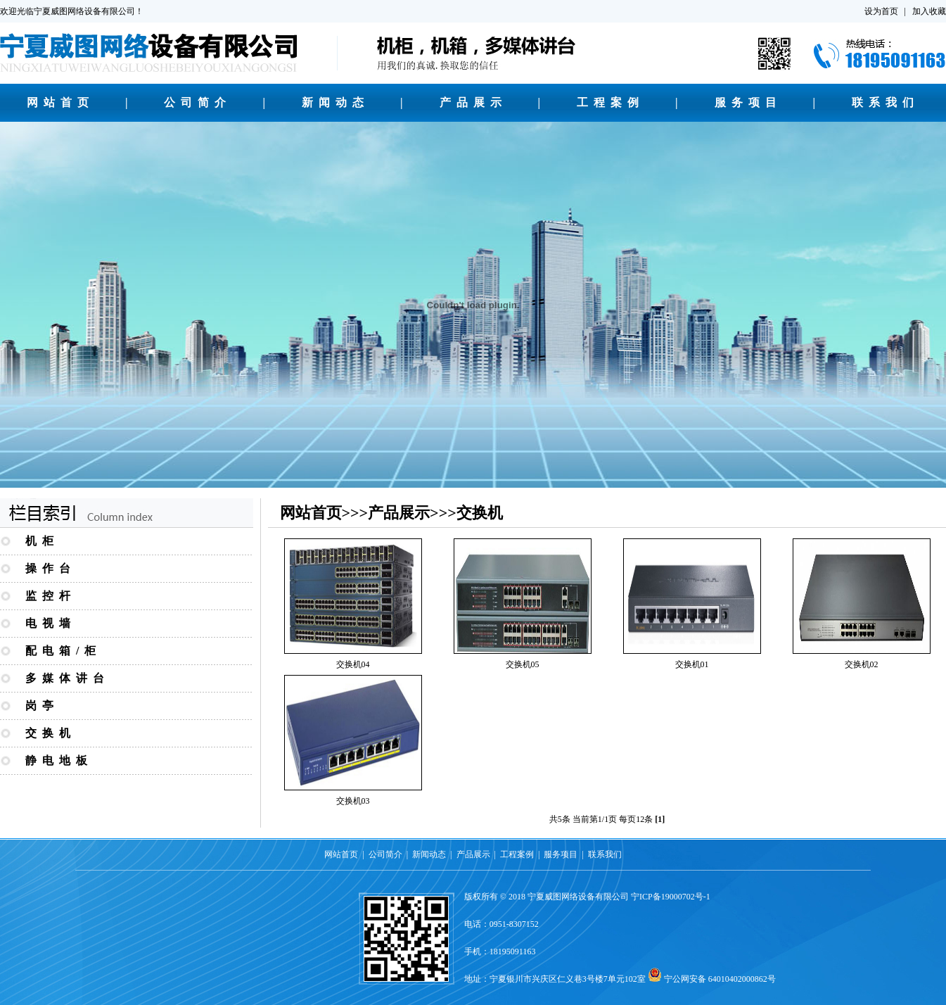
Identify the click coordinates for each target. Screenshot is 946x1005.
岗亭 (42, 706)
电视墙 (50, 623)
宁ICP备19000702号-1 (670, 897)
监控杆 (50, 596)
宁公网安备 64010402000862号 (720, 979)
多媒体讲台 (67, 678)
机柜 (42, 541)
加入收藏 (929, 11)
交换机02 (861, 664)
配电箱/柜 (63, 651)
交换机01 (692, 664)
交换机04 (353, 664)
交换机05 (522, 664)
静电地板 (59, 760)
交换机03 (353, 801)
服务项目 (748, 102)
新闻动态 (335, 102)
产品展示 (473, 102)
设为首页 (881, 11)
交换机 (50, 733)
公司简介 (197, 102)
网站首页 (60, 102)
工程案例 (610, 102)
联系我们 (885, 102)
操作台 (50, 568)
